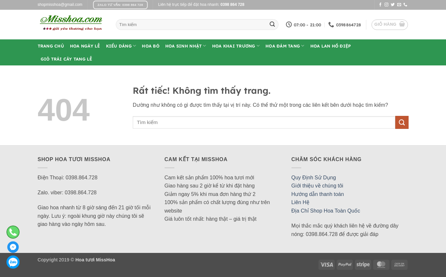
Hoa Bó (150, 45)
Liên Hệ (300, 202)
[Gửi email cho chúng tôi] (399, 5)
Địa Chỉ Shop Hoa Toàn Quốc (325, 211)
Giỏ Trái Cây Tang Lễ (66, 59)
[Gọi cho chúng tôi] (405, 5)
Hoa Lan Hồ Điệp (330, 45)
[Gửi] (272, 24)
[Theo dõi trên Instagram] (386, 5)
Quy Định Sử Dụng (313, 177)
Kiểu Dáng (121, 46)
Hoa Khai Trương (236, 46)
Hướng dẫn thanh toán (317, 194)
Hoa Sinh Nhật (185, 46)
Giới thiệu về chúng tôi (317, 185)
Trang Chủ (51, 45)
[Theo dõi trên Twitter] (393, 5)
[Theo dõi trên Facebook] (380, 5)
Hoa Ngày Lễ (85, 45)
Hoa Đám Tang (284, 46)
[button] (390, 25)
